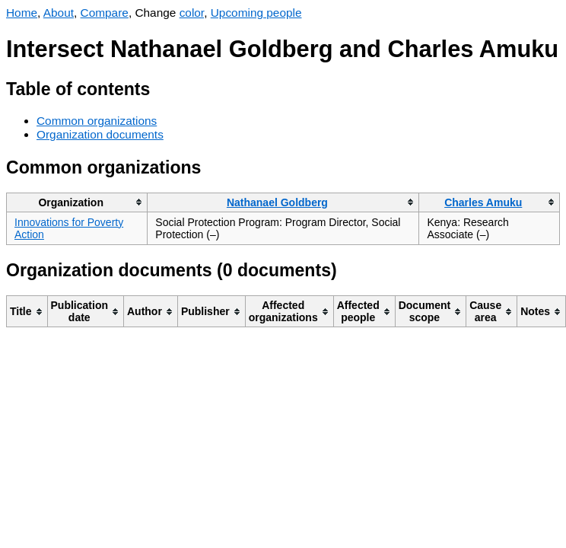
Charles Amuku (483, 202)
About (58, 12)
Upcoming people (256, 12)
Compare (105, 12)
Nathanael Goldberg (277, 202)
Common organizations (97, 120)
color (192, 12)
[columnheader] (77, 202)
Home (21, 12)
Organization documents (100, 134)
